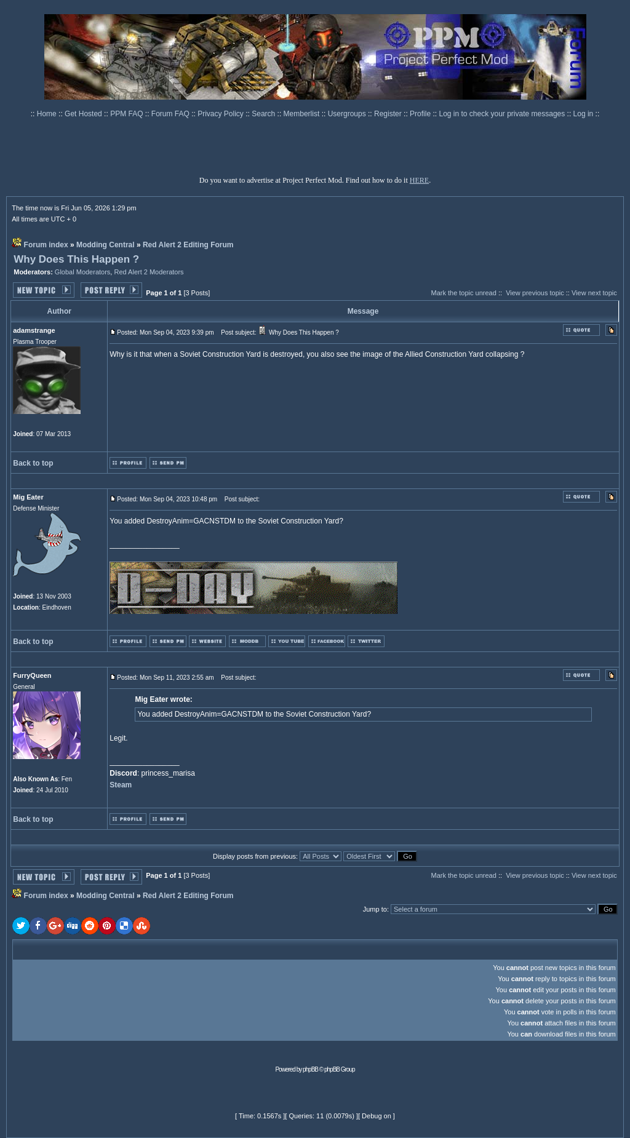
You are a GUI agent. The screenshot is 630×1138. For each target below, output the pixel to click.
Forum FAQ (171, 113)
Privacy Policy (221, 113)
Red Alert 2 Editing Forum (188, 245)
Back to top (33, 463)
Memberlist (303, 113)
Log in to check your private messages (503, 113)
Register (389, 113)
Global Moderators (83, 272)
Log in (583, 113)
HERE (419, 180)
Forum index (46, 245)
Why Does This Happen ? (76, 259)
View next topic (594, 292)
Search (264, 113)
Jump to (375, 909)
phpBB (310, 1069)
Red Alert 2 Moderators (148, 272)
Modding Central (105, 245)
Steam (121, 785)
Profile (421, 113)
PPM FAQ (127, 113)
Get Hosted (84, 113)
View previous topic (535, 292)
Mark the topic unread (463, 292)
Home (47, 113)
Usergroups (348, 113)
